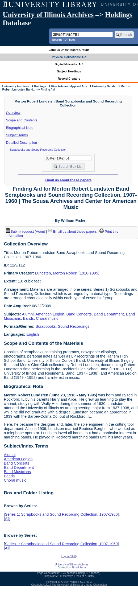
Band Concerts (79, 314)
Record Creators (69, 78)
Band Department (109, 314)
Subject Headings (69, 71)
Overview (13, 113)
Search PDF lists (63, 39)
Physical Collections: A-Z (69, 57)
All (7, 518)
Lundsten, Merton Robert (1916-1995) (67, 273)
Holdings (40, 86)
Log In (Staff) (69, 556)
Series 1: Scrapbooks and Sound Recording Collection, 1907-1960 (61, 514)
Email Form (79, 567)
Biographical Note (20, 128)
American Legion (50, 314)
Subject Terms (17, 135)
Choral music (47, 318)
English (32, 334)
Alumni (28, 314)
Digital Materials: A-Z (69, 64)
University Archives (15, 86)
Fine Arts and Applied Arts (69, 86)
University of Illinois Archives (48, 15)
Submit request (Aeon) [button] (25, 231)
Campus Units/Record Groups (68, 49)
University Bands (104, 86)
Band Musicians (17, 472)
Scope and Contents (21, 120)
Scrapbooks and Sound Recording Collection (38, 149)
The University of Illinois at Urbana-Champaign (79, 584)
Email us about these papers (68, 180)
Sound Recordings (73, 326)
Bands (28, 318)
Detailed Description (21, 143)
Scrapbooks (46, 326)
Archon (65, 581)
